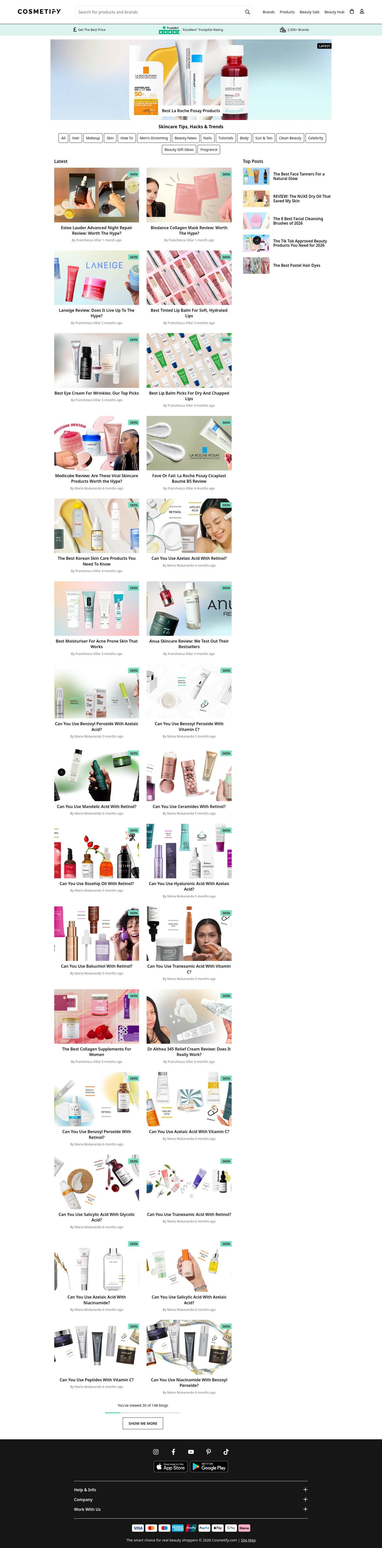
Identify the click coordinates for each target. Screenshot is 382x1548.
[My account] (362, 11)
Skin (110, 138)
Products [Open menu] (287, 12)
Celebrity (315, 138)
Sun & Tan (264, 138)
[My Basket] (352, 11)
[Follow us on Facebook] (173, 1452)
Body (244, 138)
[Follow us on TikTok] (226, 1452)
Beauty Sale (310, 12)
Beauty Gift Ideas (179, 149)
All (63, 138)
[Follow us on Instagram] (156, 1452)
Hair (75, 138)
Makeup (93, 138)
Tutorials (226, 138)
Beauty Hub (334, 12)
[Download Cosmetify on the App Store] (170, 1466)
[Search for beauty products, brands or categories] (164, 12)
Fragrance (208, 149)
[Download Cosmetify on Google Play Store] (209, 1466)
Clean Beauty (290, 138)
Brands (269, 12)
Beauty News (186, 138)
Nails (208, 138)
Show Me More (143, 1423)
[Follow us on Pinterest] (209, 1452)
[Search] (248, 12)
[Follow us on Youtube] (191, 1452)
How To (126, 138)
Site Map (248, 1540)
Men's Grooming (154, 138)
